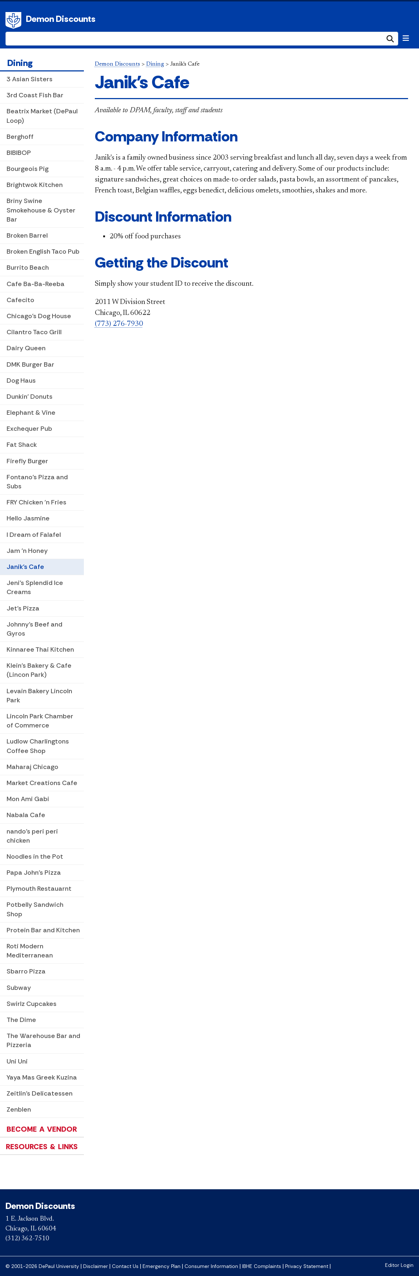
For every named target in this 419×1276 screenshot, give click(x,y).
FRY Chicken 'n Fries (36, 502)
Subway (19, 987)
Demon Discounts (61, 18)
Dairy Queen (26, 348)
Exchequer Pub (29, 428)
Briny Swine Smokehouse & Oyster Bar (41, 209)
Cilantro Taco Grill (34, 332)
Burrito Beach (28, 267)
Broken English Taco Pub (43, 251)
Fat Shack (22, 444)
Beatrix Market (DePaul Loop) (42, 116)
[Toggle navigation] (406, 38)
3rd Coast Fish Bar (35, 95)
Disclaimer (95, 1266)
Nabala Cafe (26, 815)
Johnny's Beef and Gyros (34, 629)
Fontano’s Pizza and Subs (37, 482)
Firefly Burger (27, 461)
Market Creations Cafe (42, 783)
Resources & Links (42, 1146)
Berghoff (20, 136)
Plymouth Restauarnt (39, 888)
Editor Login (399, 1265)
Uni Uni (17, 1061)
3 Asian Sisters (30, 79)
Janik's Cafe (25, 566)
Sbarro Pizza (26, 971)
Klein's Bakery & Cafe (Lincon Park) (39, 670)
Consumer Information (211, 1266)
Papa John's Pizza (34, 872)
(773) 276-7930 (119, 324)
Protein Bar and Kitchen (43, 930)
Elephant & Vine (31, 412)
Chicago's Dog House (39, 316)
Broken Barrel (27, 235)
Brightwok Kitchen (35, 184)
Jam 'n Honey (27, 550)
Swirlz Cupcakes (32, 1003)
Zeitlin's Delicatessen (40, 1093)
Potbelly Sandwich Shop (35, 909)
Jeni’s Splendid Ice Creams (35, 587)
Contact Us (125, 1266)
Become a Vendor (42, 1129)
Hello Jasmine (28, 518)
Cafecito (20, 300)
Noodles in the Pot (35, 856)
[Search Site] (201, 39)
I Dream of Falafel (34, 534)
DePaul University (14, 20)
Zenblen (19, 1109)
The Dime (21, 1019)
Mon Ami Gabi (28, 799)
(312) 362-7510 (27, 1239)
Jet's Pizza (23, 608)
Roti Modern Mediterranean (30, 951)
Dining (20, 63)
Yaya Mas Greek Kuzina (42, 1077)
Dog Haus (21, 380)
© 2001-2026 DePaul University (42, 1266)
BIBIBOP (19, 152)
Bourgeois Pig (28, 168)
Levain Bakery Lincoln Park (39, 696)
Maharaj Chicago (32, 766)
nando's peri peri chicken (32, 836)
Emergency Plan (162, 1266)
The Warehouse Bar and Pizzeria (43, 1040)
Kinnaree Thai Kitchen (40, 649)
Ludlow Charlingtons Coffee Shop (38, 746)
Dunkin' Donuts (30, 396)
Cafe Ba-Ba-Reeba (36, 284)
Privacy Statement (306, 1266)
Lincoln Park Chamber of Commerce (40, 721)
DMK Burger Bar (30, 364)
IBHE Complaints (261, 1266)
